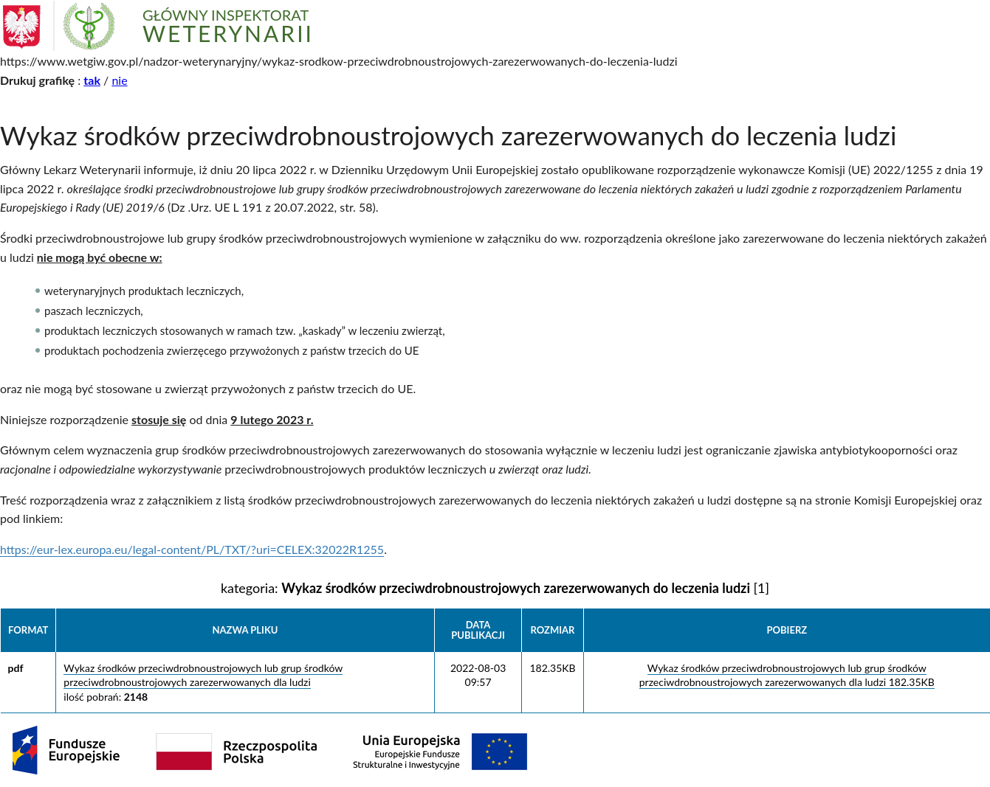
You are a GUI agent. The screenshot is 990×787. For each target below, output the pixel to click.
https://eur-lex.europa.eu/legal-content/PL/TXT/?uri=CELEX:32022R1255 (192, 549)
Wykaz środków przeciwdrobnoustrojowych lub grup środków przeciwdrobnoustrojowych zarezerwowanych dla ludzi (203, 675)
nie (119, 80)
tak (91, 80)
